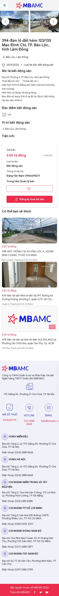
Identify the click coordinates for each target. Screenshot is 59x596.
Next (53, 21)
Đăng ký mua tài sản (29, 199)
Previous (5, 21)
